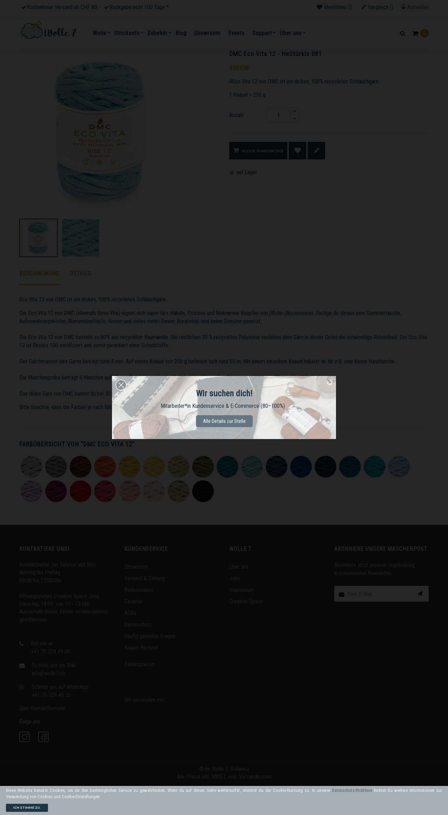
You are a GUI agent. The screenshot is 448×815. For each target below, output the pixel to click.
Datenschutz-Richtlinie (352, 790)
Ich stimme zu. (27, 807)
